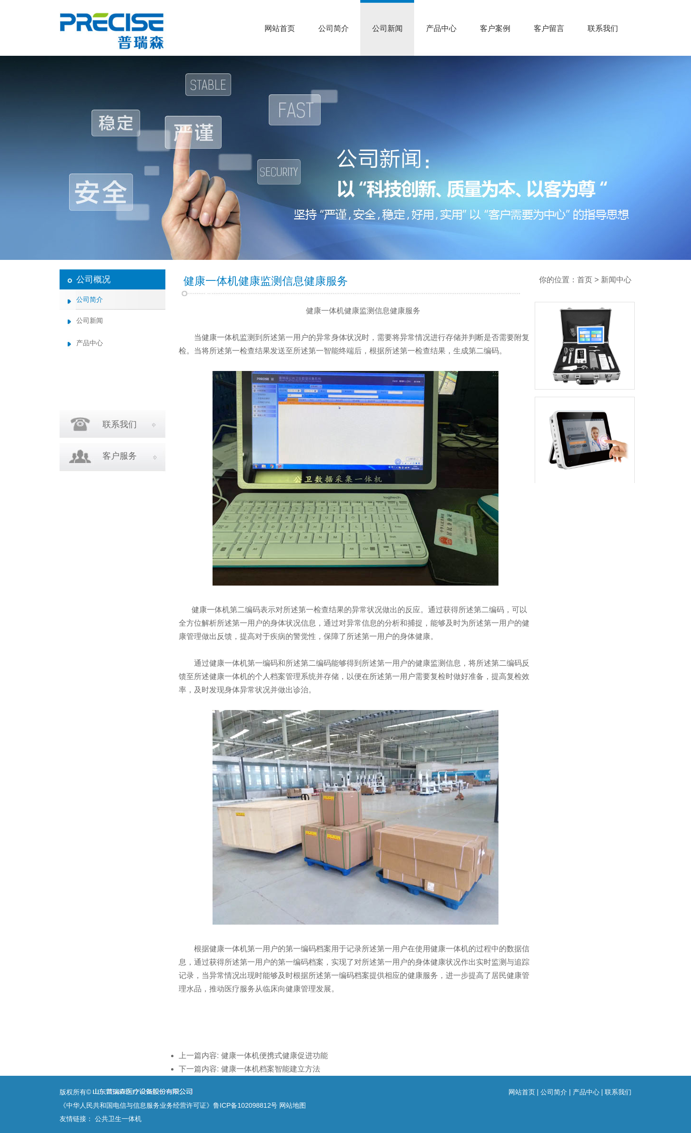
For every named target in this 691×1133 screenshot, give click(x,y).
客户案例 (495, 28)
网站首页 (279, 28)
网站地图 (292, 1105)
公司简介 (333, 28)
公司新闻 (387, 28)
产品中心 (441, 28)
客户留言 (549, 28)
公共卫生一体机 (118, 1119)
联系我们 (603, 28)
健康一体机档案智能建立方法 (270, 1069)
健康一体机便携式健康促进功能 (274, 1055)
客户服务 (119, 456)
